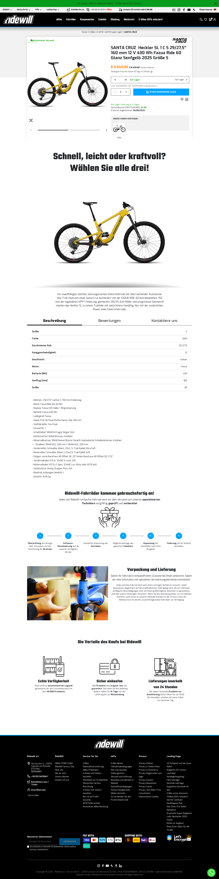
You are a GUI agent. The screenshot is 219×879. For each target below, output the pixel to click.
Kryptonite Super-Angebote (179, 813)
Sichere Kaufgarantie (120, 790)
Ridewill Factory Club (64, 766)
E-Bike (92, 32)
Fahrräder (71, 20)
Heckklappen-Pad (174, 803)
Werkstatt (129, 20)
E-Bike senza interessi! (177, 793)
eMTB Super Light (113, 32)
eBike (59, 20)
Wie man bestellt (119, 770)
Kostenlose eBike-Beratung (95, 806)
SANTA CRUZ (130, 32)
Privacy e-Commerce (148, 770)
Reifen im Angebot (175, 823)
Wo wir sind (60, 773)
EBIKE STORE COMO (64, 763)
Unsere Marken (62, 776)
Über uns (59, 770)
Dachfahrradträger (175, 783)
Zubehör (102, 20)
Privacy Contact (146, 780)
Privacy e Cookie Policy (149, 766)
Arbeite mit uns (62, 780)
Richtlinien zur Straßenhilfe (95, 780)
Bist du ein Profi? (91, 796)
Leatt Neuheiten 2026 (177, 816)
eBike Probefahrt (91, 770)
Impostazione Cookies (149, 796)
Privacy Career (145, 786)
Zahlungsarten (117, 773)
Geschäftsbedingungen (121, 786)
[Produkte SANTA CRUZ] (180, 40)
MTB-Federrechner (91, 803)
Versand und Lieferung (121, 776)
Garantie (87, 800)
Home (84, 32)
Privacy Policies (146, 763)
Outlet (170, 820)
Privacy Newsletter (148, 783)
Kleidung (115, 20)
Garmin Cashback (175, 800)
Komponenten (87, 20)
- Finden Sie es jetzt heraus (127, 3)
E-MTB (100, 32)
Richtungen (36, 771)
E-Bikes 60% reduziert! (151, 20)
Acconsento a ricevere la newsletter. (53, 848)
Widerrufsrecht (118, 793)
